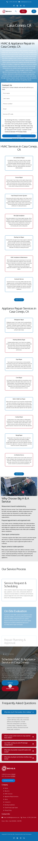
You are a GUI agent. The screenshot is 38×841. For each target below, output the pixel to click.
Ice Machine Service (19, 456)
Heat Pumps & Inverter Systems (19, 197)
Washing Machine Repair (19, 341)
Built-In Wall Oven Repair (19, 400)
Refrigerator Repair (19, 321)
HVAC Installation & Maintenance (19, 259)
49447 (13, 774)
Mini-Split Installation (19, 217)
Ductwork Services (19, 280)
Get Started (8, 655)
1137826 (13, 776)
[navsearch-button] (15, 11)
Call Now (10, 682)
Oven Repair (19, 379)
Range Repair (19, 436)
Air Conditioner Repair (19, 159)
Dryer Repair (19, 360)
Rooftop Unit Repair (19, 238)
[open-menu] (33, 11)
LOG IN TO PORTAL (8, 780)
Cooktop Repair (19, 418)
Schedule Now (10, 688)
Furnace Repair (19, 178)
